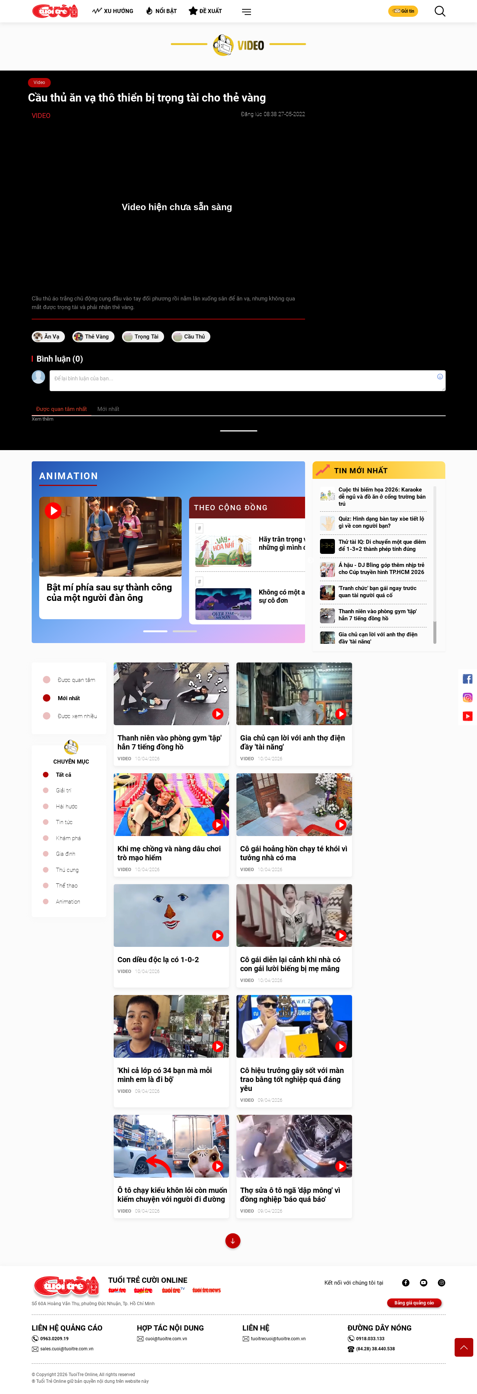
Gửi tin (403, 11)
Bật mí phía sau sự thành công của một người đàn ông (109, 592)
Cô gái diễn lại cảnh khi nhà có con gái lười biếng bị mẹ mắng (290, 964)
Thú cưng (67, 870)
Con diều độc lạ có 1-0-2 (158, 959)
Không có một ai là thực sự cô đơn (294, 596)
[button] (245, 12)
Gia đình (65, 854)
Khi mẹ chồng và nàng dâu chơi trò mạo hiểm (169, 853)
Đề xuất (205, 10)
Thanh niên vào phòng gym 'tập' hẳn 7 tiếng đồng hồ (378, 615)
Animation (68, 901)
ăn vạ (51, 336)
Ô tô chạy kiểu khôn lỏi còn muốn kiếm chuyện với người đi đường (172, 1195)
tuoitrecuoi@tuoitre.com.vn (274, 1338)
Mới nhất (69, 698)
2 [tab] (185, 631)
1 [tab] (155, 631)
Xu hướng (112, 11)
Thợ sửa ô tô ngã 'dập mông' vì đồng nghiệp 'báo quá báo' (290, 1195)
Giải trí (63, 790)
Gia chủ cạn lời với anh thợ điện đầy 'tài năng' (378, 638)
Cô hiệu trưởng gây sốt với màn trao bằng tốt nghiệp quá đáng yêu (292, 1079)
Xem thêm (42, 419)
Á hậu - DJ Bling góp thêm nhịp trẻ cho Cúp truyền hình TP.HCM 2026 (381, 569)
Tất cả (63, 774)
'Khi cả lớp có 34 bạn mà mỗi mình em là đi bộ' (164, 1075)
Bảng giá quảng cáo (414, 1303)
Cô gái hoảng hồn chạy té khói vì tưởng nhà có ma (293, 853)
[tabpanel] (110, 558)
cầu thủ (194, 336)
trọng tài (147, 336)
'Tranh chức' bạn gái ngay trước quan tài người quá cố (378, 592)
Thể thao (67, 885)
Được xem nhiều (77, 716)
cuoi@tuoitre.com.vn (162, 1338)
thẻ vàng (97, 336)
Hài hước (67, 806)
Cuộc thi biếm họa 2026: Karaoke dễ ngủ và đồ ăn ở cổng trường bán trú (382, 496)
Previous (30, 560)
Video (39, 82)
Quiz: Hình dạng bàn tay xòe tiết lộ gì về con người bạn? (381, 522)
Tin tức (64, 822)
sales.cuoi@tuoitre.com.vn (63, 1348)
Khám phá (68, 838)
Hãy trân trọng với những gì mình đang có (293, 543)
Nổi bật (161, 10)
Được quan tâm (76, 680)
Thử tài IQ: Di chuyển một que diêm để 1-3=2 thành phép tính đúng (382, 545)
